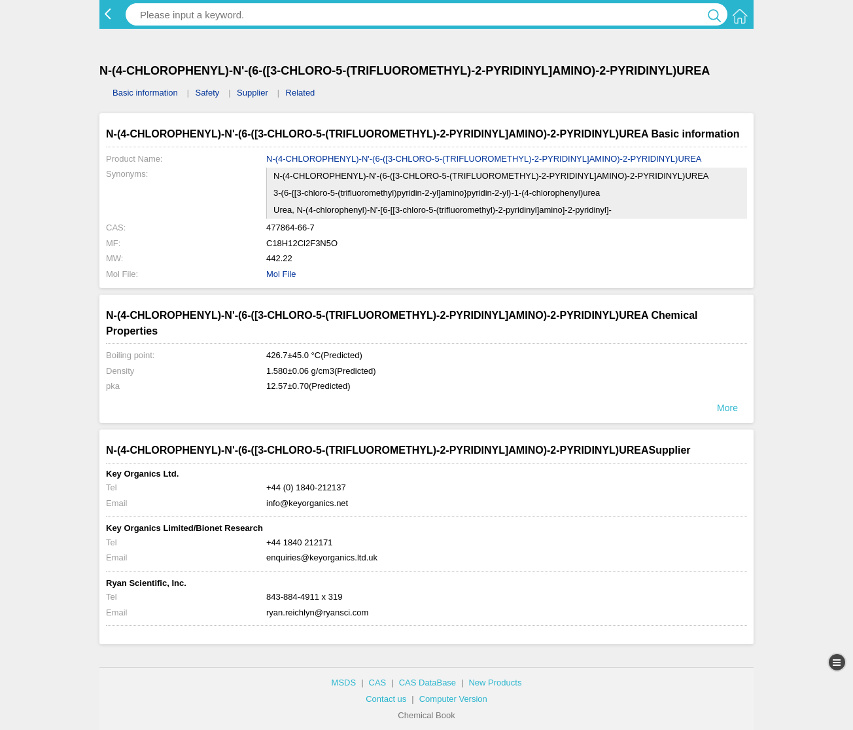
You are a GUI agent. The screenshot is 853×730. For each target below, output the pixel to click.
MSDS (344, 682)
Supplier (252, 93)
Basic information (145, 93)
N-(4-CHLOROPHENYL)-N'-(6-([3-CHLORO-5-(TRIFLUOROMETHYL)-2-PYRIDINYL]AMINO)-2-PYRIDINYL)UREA (484, 159)
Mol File (281, 274)
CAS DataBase (427, 682)
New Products (494, 682)
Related (300, 93)
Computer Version (453, 699)
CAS (378, 682)
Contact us (386, 699)
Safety (207, 93)
